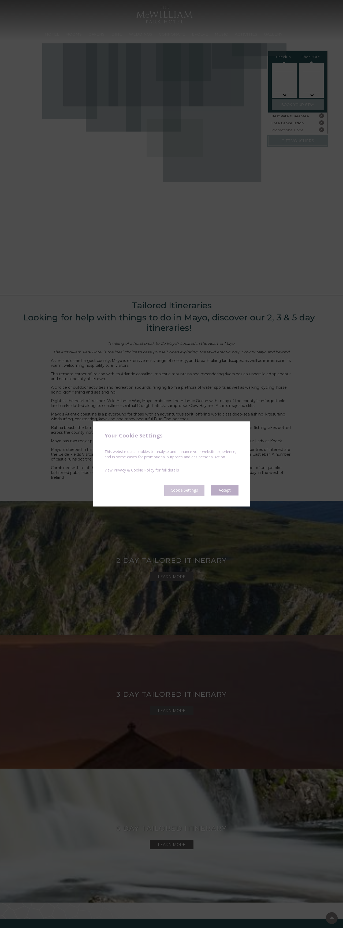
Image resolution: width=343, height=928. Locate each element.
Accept (224, 490)
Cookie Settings (180, 490)
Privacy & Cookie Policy (134, 469)
